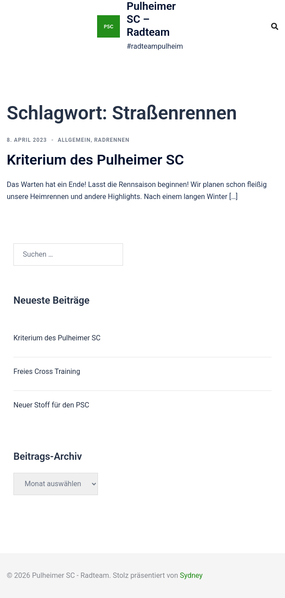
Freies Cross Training (46, 371)
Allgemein (74, 140)
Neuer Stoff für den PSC (51, 405)
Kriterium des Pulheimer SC (95, 159)
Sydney (191, 575)
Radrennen (112, 140)
